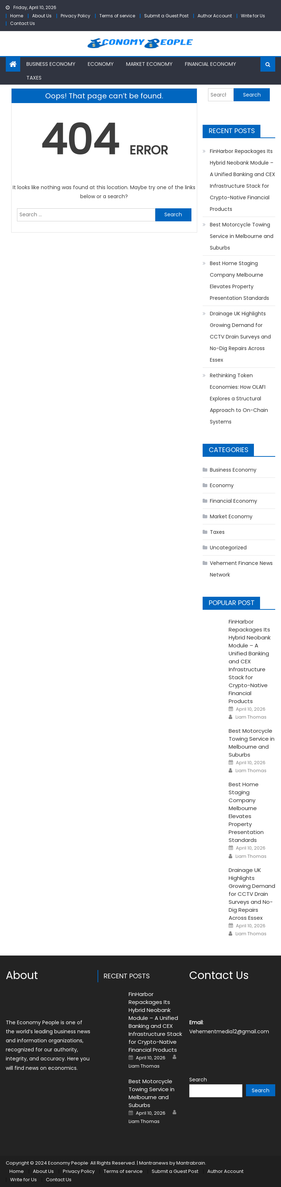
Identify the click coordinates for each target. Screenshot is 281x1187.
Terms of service (117, 16)
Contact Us (22, 23)
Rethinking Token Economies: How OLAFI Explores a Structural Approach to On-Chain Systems (239, 398)
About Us (42, 16)
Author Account (215, 16)
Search (198, 1079)
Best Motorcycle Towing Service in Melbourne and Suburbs (241, 236)
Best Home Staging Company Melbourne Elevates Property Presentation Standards (239, 281)
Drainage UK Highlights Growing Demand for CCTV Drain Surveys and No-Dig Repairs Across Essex (240, 336)
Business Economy (50, 64)
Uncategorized (228, 547)
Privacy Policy (75, 16)
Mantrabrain (190, 1163)
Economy (101, 64)
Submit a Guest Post (166, 16)
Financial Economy (210, 64)
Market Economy (149, 64)
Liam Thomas (251, 717)
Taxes (34, 77)
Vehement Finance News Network (241, 569)
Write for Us (253, 16)
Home (16, 16)
